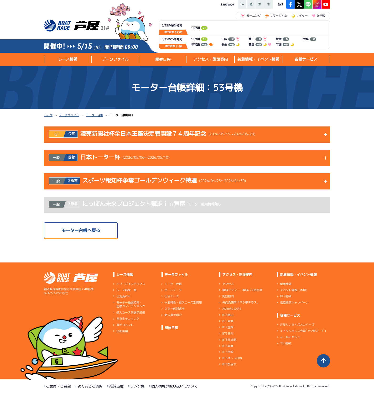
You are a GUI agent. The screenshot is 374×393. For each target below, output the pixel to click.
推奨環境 (116, 386)
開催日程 (163, 59)
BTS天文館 (229, 340)
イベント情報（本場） (294, 290)
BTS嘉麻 (227, 346)
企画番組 (122, 331)
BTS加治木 (229, 364)
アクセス (228, 284)
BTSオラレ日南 (232, 358)
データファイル (69, 115)
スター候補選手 (175, 309)
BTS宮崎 (227, 352)
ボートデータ (173, 290)
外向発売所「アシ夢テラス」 (241, 302)
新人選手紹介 (173, 315)
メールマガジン (290, 337)
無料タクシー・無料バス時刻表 (242, 290)
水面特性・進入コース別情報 (183, 302)
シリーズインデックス (130, 284)
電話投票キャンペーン (294, 302)
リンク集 (137, 386)
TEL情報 (285, 343)
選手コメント (125, 325)
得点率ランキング (127, 319)
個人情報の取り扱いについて (174, 386)
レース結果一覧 (126, 290)
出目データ (172, 296)
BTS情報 (285, 296)
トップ (48, 115)
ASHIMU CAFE (231, 309)
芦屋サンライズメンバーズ (297, 325)
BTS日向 (227, 333)
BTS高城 (227, 321)
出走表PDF (123, 296)
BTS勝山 (227, 315)
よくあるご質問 (90, 386)
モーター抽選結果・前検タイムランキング (130, 304)
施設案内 (228, 296)
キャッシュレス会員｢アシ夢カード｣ (303, 331)
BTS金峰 (227, 327)
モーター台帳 (94, 115)
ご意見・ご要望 (58, 386)
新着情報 (285, 284)
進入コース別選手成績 (130, 312)
